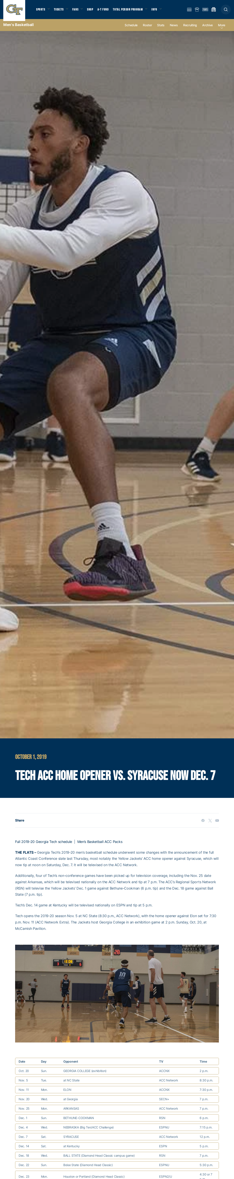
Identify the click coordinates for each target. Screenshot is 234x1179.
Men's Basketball (18, 28)
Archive (207, 29)
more (221, 29)
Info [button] (160, 11)
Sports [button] (41, 11)
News (174, 29)
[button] (226, 11)
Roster (147, 29)
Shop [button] (94, 11)
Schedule (131, 29)
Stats (161, 29)
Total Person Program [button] (132, 11)
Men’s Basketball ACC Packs (99, 845)
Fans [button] (78, 11)
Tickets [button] (60, 11)
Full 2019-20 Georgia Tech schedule (43, 845)
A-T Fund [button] (107, 11)
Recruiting (190, 29)
